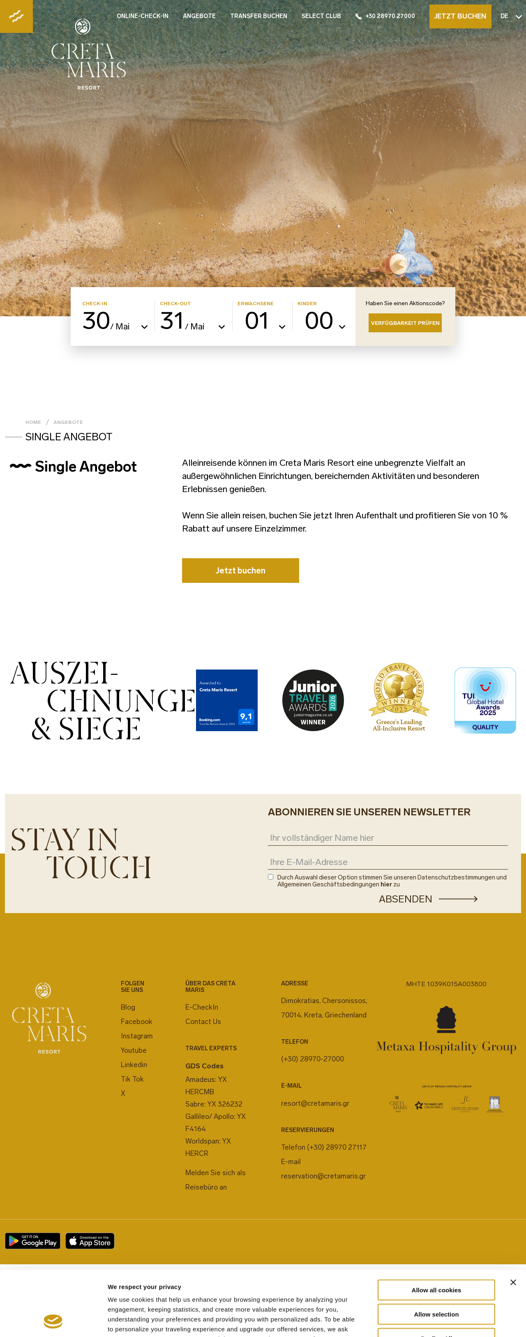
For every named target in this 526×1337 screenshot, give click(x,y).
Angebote (68, 422)
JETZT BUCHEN (460, 16)
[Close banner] (513, 1221)
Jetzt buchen (240, 570)
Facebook (136, 1021)
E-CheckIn (201, 1007)
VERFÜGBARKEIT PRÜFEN (405, 323)
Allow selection (436, 1253)
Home (33, 422)
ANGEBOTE (199, 16)
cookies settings (252, 1287)
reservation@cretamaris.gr (323, 1176)
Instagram (137, 1036)
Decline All (436, 1277)
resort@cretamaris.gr (315, 1103)
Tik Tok (132, 1079)
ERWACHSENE (256, 303)
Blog (128, 1007)
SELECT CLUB (321, 16)
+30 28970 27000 (385, 16)
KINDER (307, 303)
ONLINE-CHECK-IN (142, 16)
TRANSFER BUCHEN (258, 16)
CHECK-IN (94, 303)
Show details (431, 1320)
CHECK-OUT (175, 303)
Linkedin (134, 1065)
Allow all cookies (436, 1228)
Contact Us (203, 1021)
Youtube (134, 1050)
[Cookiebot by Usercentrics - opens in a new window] (53, 1321)
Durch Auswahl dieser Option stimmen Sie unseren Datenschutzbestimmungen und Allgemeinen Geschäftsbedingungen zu (392, 881)
